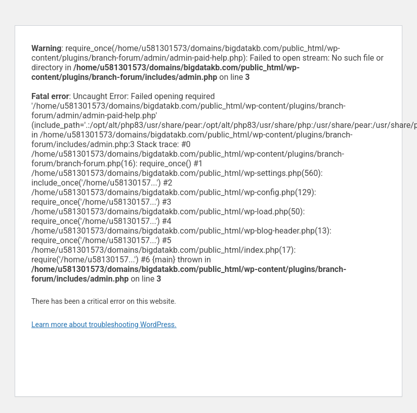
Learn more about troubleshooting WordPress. (104, 324)
